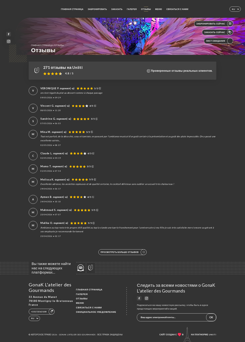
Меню (158, 9)
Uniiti (212, 334)
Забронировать (97, 9)
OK (211, 317)
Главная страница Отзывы (47, 45)
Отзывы (146, 9)
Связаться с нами (177, 9)
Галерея (132, 9)
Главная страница (72, 9)
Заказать (116, 9)
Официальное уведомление (96, 312)
